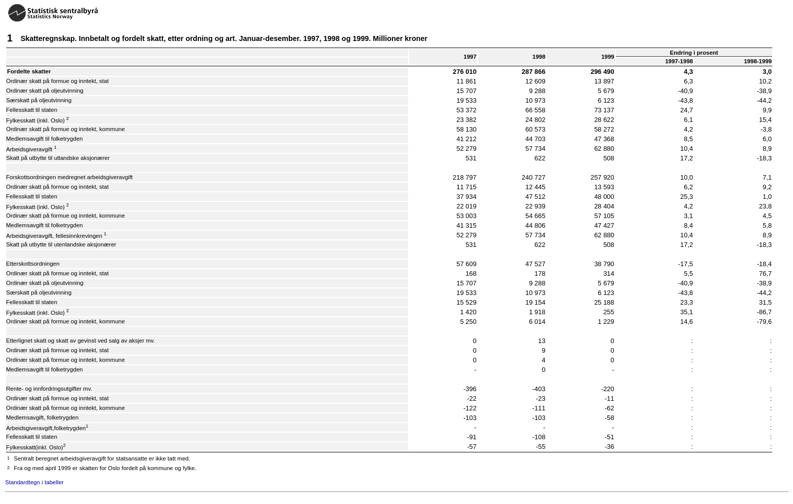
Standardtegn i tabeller (34, 482)
